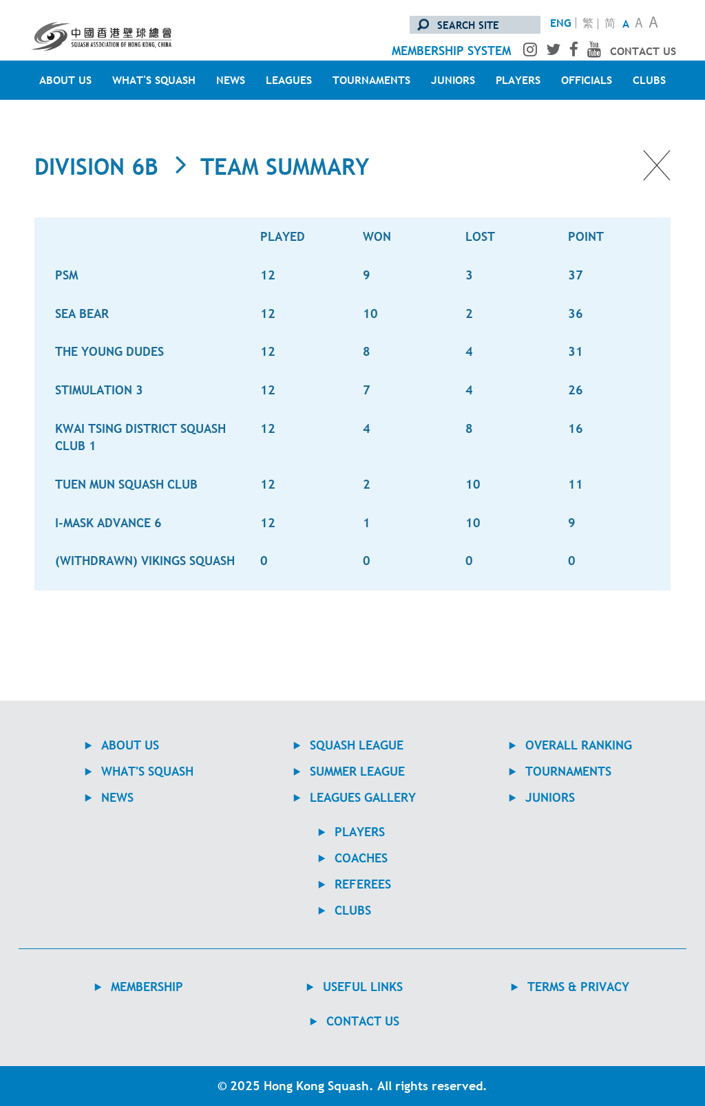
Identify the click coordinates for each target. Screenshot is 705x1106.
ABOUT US (65, 79)
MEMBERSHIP (147, 987)
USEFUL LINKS (363, 987)
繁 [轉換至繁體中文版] (587, 24)
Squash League (356, 745)
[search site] (475, 25)
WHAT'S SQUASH (154, 79)
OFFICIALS (586, 79)
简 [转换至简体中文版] (609, 24)
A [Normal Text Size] (639, 24)
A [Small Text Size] (625, 23)
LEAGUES (289, 79)
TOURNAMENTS (371, 79)
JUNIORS (453, 79)
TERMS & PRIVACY (578, 987)
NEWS (230, 79)
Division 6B (96, 166)
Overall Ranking (578, 745)
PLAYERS (518, 79)
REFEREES (363, 884)
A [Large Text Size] (653, 24)
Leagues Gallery (363, 797)
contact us (643, 51)
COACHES (361, 858)
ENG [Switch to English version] (560, 22)
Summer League (357, 771)
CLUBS (649, 79)
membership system (451, 51)
